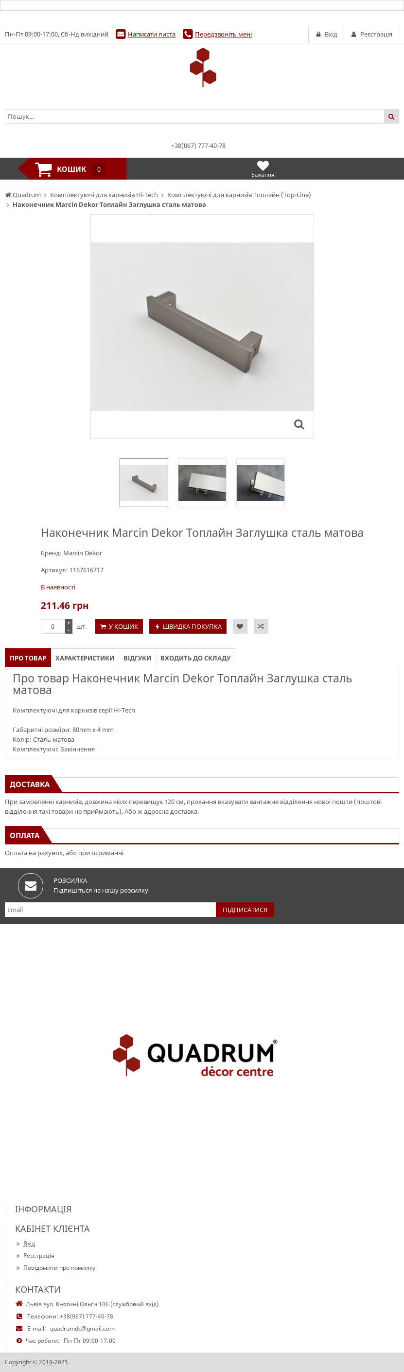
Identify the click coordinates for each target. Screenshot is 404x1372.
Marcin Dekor (82, 553)
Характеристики (84, 658)
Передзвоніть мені (223, 34)
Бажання (263, 169)
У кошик (123, 626)
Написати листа (152, 34)
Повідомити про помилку (55, 1267)
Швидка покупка (192, 626)
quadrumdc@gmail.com (82, 1328)
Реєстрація (34, 1255)
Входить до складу (195, 658)
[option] (144, 483)
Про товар (28, 658)
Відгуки (137, 658)
